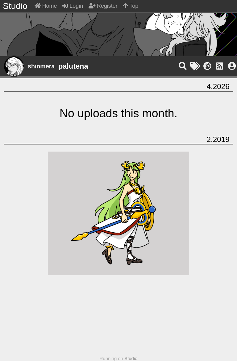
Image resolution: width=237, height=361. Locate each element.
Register (103, 6)
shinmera (41, 66)
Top (131, 6)
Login (72, 6)
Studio (130, 358)
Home (46, 6)
